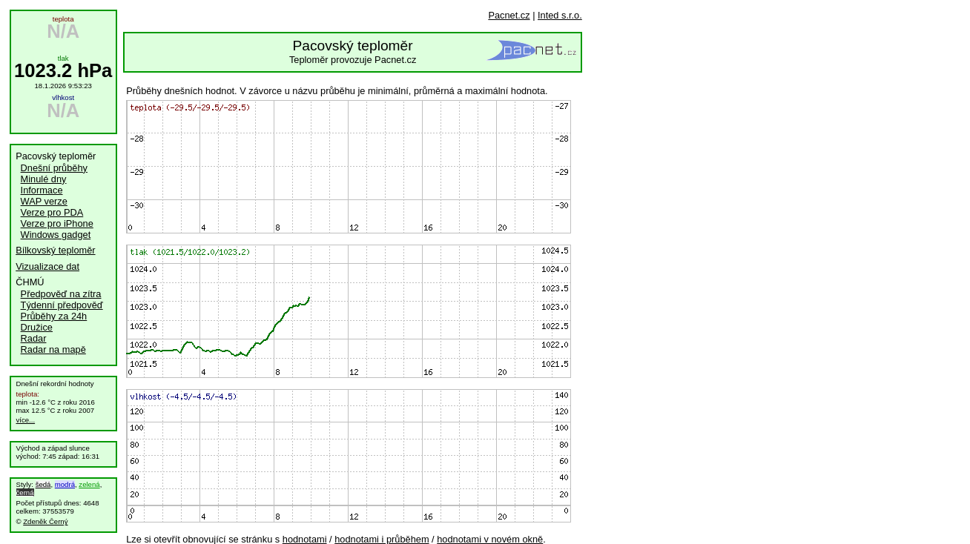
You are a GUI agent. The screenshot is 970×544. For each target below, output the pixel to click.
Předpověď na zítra (61, 293)
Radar (34, 338)
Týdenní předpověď (62, 305)
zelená (89, 484)
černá (25, 492)
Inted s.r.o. (560, 15)
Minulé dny (44, 179)
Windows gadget (56, 234)
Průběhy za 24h (54, 316)
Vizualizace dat (47, 266)
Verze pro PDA (52, 212)
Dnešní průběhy (54, 167)
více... (26, 420)
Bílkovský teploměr (55, 250)
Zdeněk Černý (45, 521)
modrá (65, 484)
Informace (42, 190)
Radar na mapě (53, 349)
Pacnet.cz (508, 15)
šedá (43, 484)
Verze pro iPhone (57, 223)
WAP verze (44, 201)
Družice (37, 327)
